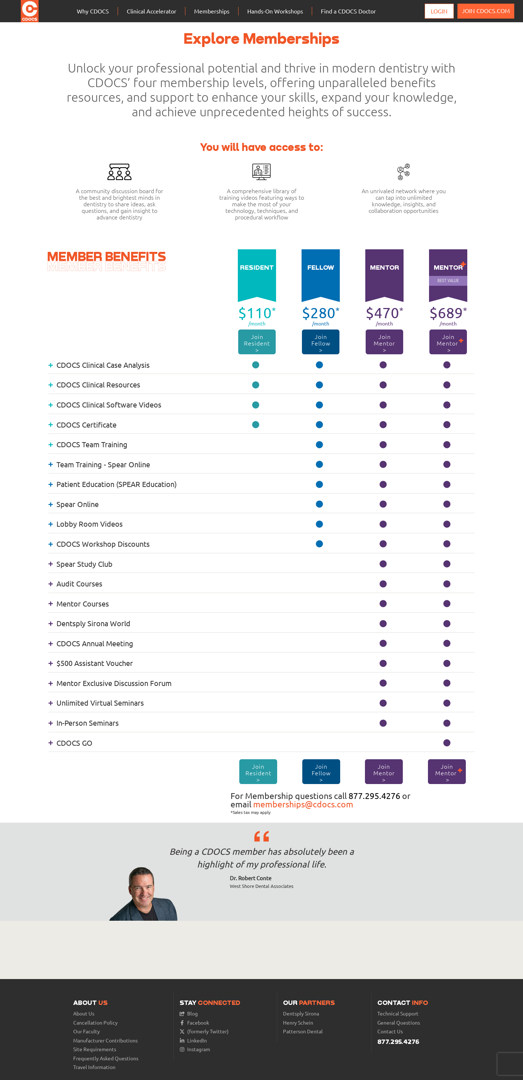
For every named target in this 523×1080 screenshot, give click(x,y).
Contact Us (390, 1031)
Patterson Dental (303, 1031)
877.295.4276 (374, 795)
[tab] (261, 364)
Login (439, 11)
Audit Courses (75, 583)
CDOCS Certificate (82, 424)
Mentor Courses (78, 603)
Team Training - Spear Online (99, 464)
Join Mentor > (384, 343)
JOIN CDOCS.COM (486, 10)
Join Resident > (257, 343)
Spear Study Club (80, 563)
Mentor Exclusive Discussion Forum (110, 682)
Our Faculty (86, 1031)
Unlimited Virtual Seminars (96, 702)
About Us (83, 1013)
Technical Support (397, 1013)
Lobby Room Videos (85, 523)
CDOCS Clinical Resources (94, 384)
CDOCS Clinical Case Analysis (99, 364)
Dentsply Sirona (301, 1013)
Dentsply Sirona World (89, 623)
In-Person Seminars (83, 722)
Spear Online (73, 503)
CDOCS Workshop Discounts (99, 543)
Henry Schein (298, 1022)
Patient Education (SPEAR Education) (112, 483)
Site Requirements (94, 1049)
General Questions (398, 1022)
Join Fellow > (320, 343)
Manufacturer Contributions (105, 1040)
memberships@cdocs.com (303, 804)
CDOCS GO (70, 742)
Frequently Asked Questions (105, 1058)
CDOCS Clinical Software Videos (104, 404)
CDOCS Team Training (87, 444)
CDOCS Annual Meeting (90, 643)
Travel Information (94, 1067)
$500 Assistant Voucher (90, 662)
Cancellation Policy (95, 1022)
